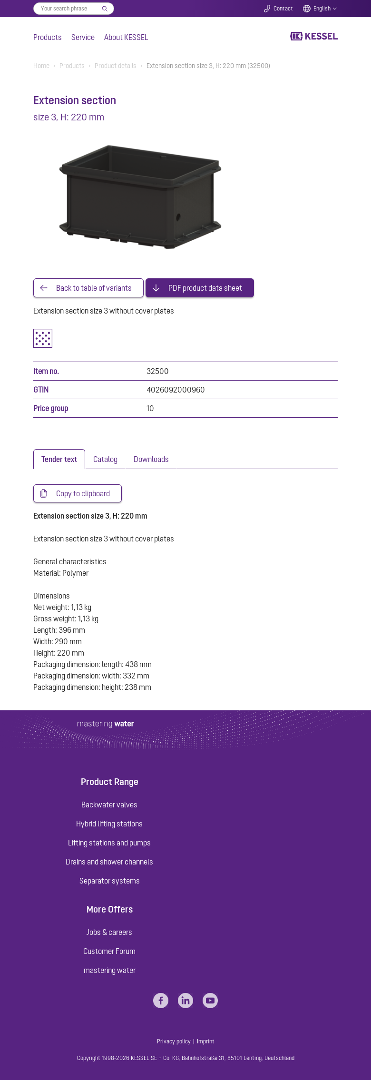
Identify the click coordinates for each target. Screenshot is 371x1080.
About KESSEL (126, 37)
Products (47, 37)
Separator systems (109, 880)
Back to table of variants (94, 288)
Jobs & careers (109, 932)
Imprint (206, 1041)
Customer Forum (109, 951)
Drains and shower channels (109, 861)
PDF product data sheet (205, 288)
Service (83, 37)
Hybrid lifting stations (109, 823)
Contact (283, 8)
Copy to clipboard (83, 493)
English (322, 8)
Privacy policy (174, 1041)
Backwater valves (109, 804)
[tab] (59, 459)
